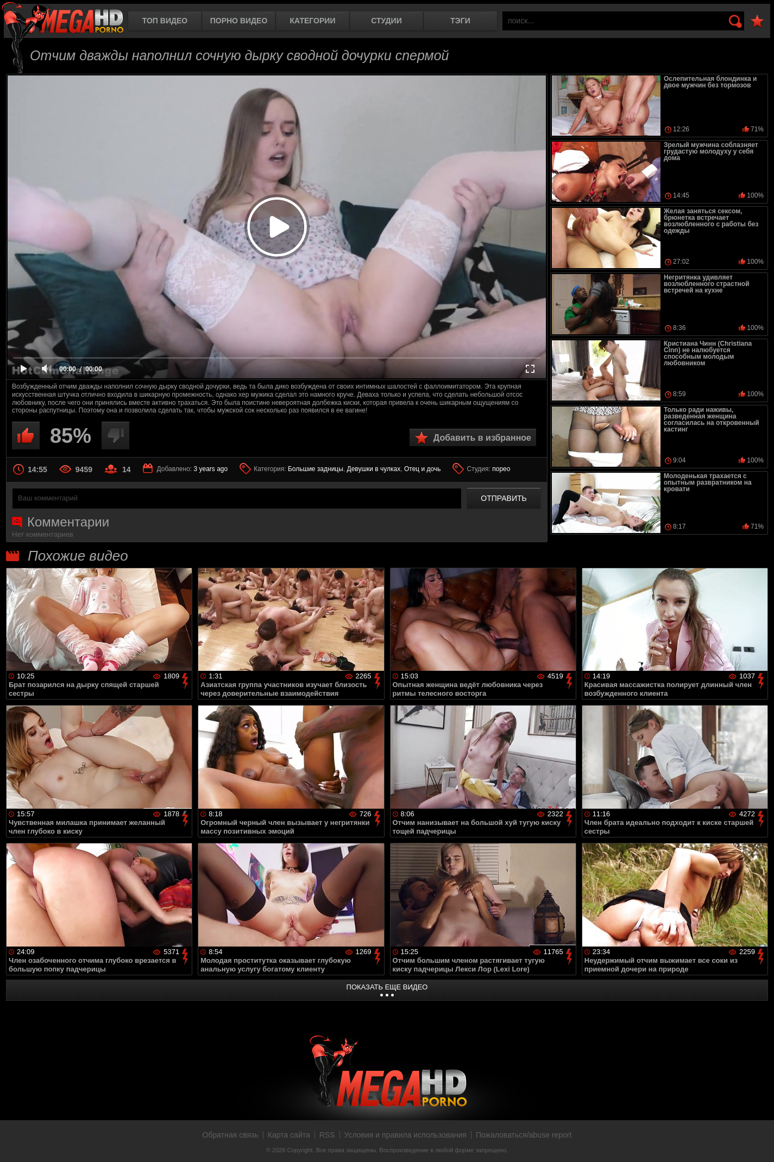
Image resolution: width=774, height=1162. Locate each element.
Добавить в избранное (482, 437)
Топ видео (164, 20)
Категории (313, 20)
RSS (327, 1135)
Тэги (460, 20)
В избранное (757, 21)
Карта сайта (289, 1135)
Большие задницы (315, 469)
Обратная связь (231, 1135)
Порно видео (239, 20)
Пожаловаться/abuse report (524, 1135)
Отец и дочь (422, 469)
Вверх (757, 1142)
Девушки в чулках (374, 469)
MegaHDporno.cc (62, 19)
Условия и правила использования (405, 1135)
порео (501, 469)
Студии (386, 20)
